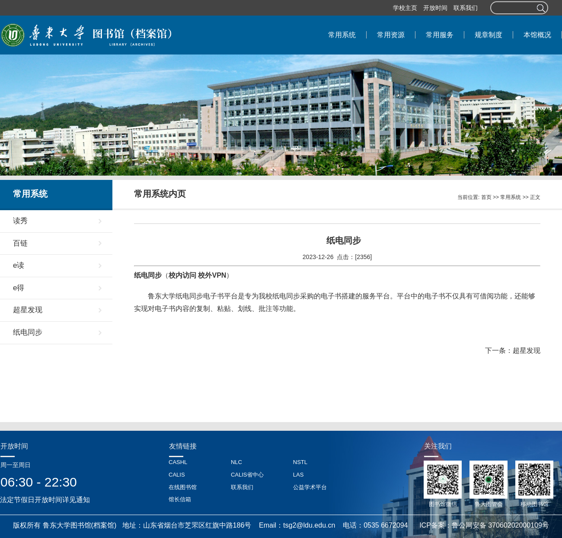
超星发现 (526, 350)
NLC (236, 462)
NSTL (300, 462)
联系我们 (465, 7)
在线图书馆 (183, 487)
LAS (298, 474)
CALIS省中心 (247, 474)
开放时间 (435, 7)
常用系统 (510, 197)
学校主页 (405, 7)
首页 (486, 197)
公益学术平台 (310, 487)
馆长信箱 (180, 499)
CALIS (177, 474)
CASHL (178, 462)
